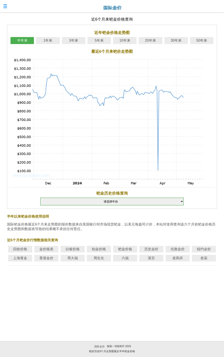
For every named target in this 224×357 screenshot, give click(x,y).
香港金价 (46, 258)
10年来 (124, 40)
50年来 (201, 40)
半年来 (22, 40)
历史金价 (151, 249)
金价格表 (46, 249)
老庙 (203, 258)
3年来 (73, 40)
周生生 (99, 258)
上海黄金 (20, 258)
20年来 (150, 40)
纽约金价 (204, 249)
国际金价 (99, 346)
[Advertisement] (112, 298)
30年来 (176, 40)
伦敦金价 (178, 249)
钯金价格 (125, 249)
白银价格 (73, 249)
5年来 (99, 40)
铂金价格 (99, 249)
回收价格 (20, 249)
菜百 (151, 258)
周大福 (72, 258)
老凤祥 (177, 258)
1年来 (47, 40)
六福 (125, 258)
